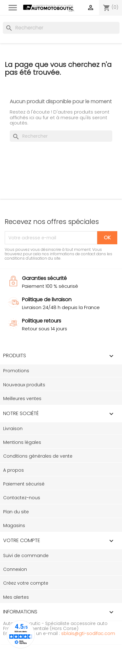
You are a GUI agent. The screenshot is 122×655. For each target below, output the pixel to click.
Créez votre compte (25, 583)
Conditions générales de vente (37, 456)
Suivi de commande (26, 555)
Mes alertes (16, 597)
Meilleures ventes (22, 398)
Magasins (14, 525)
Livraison (13, 428)
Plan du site (16, 512)
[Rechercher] (61, 28)
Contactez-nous (21, 498)
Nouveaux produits (24, 385)
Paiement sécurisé (24, 484)
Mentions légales (22, 442)
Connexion (15, 569)
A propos (13, 470)
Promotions (16, 371)
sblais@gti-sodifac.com (88, 633)
